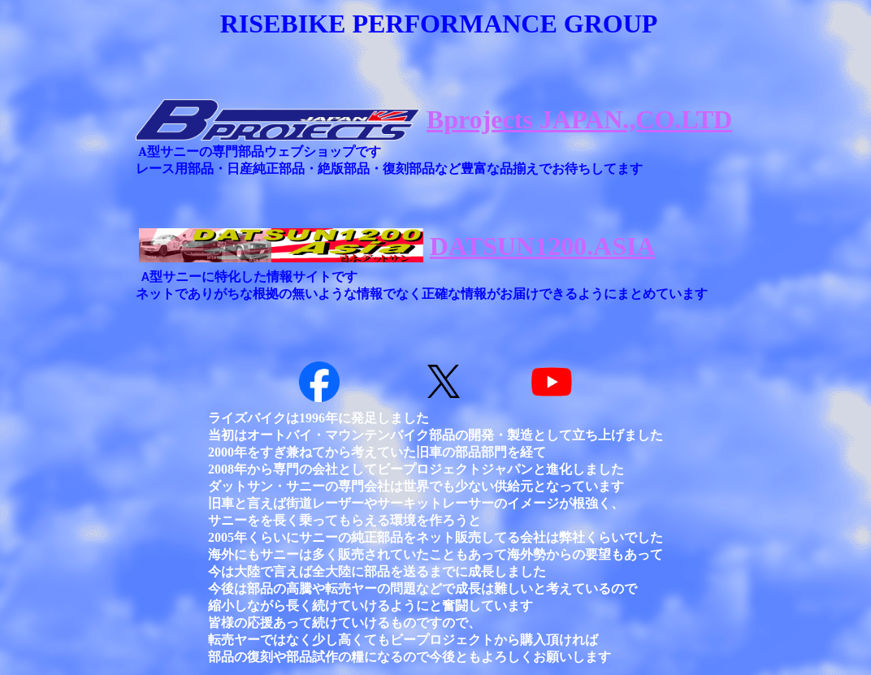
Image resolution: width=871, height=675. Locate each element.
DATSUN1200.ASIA (543, 246)
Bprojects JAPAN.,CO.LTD (579, 119)
